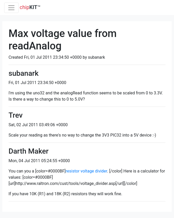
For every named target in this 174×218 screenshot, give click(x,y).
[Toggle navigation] (11, 8)
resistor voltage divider (86, 171)
